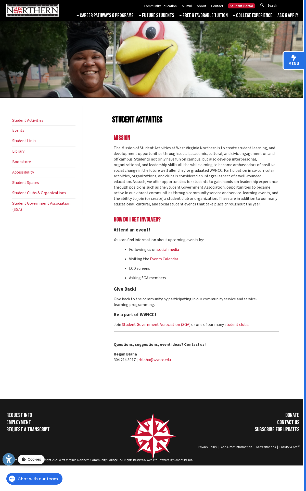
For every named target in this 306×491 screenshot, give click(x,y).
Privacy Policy (207, 447)
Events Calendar (164, 259)
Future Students (156, 15)
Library (18, 151)
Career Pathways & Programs (105, 15)
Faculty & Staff (289, 447)
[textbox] (280, 5)
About (201, 6)
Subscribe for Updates (277, 429)
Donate (292, 415)
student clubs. (237, 324)
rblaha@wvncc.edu (155, 360)
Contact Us (288, 422)
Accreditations (266, 447)
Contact (217, 6)
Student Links (24, 141)
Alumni (187, 6)
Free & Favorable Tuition (203, 15)
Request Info (19, 415)
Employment (18, 422)
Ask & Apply (287, 15)
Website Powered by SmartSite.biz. (170, 460)
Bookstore (21, 162)
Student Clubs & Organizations (39, 193)
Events (18, 130)
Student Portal (241, 6)
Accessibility (23, 172)
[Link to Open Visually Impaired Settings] (9, 459)
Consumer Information (236, 447)
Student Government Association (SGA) (156, 324)
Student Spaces (25, 183)
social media (168, 249)
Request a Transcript (28, 429)
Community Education (160, 6)
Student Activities (27, 120)
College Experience (252, 15)
